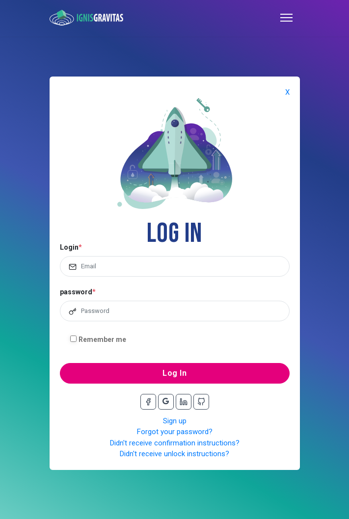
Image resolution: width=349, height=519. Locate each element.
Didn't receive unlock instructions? (174, 453)
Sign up (175, 420)
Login (69, 247)
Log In (174, 373)
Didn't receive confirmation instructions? (175, 443)
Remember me (102, 339)
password (76, 292)
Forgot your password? (175, 431)
